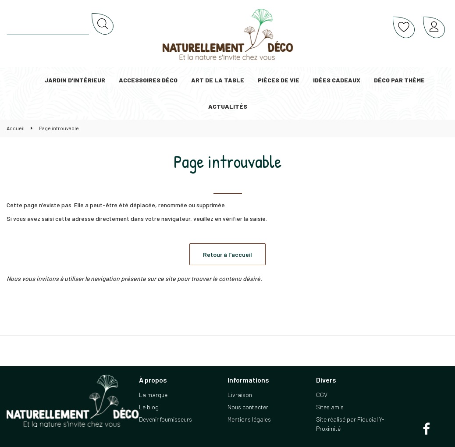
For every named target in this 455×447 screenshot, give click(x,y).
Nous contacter (248, 407)
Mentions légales (249, 419)
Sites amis (330, 407)
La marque (153, 394)
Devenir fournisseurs (165, 419)
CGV (321, 394)
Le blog (149, 407)
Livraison (240, 394)
